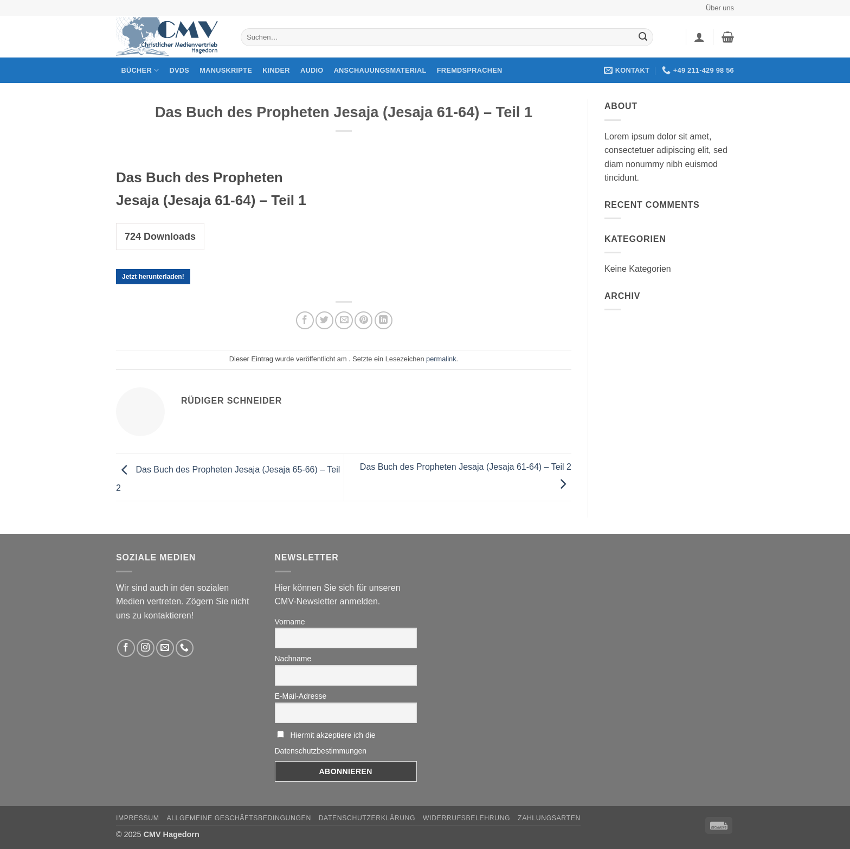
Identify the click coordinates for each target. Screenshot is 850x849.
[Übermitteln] (643, 37)
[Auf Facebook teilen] (305, 320)
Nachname (293, 658)
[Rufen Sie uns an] (185, 648)
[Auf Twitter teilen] (324, 320)
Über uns (720, 8)
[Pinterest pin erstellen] (363, 320)
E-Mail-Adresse (301, 696)
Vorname (290, 621)
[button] (699, 37)
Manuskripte (225, 70)
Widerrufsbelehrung (466, 818)
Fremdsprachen (470, 70)
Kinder (276, 70)
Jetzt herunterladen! (153, 276)
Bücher (140, 70)
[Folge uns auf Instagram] (145, 648)
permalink (441, 359)
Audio (312, 70)
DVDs (180, 70)
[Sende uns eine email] (165, 648)
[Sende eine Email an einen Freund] (344, 320)
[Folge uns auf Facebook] (126, 648)
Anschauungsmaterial (380, 70)
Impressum (137, 818)
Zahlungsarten (549, 818)
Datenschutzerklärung (367, 818)
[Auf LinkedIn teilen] (383, 320)
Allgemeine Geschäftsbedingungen (238, 818)
